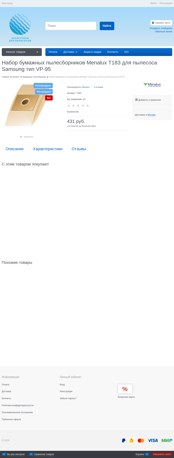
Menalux (86, 87)
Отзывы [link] (79, 149)
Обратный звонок (163, 31)
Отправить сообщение (161, 28)
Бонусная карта (126, 397)
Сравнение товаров (44, 454)
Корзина (140, 454)
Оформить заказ (162, 454)
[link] (151, 114)
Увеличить (28, 137)
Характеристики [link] (47, 149)
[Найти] (107, 26)
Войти (154, 3)
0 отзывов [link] (98, 87)
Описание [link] (15, 149)
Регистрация (166, 3)
